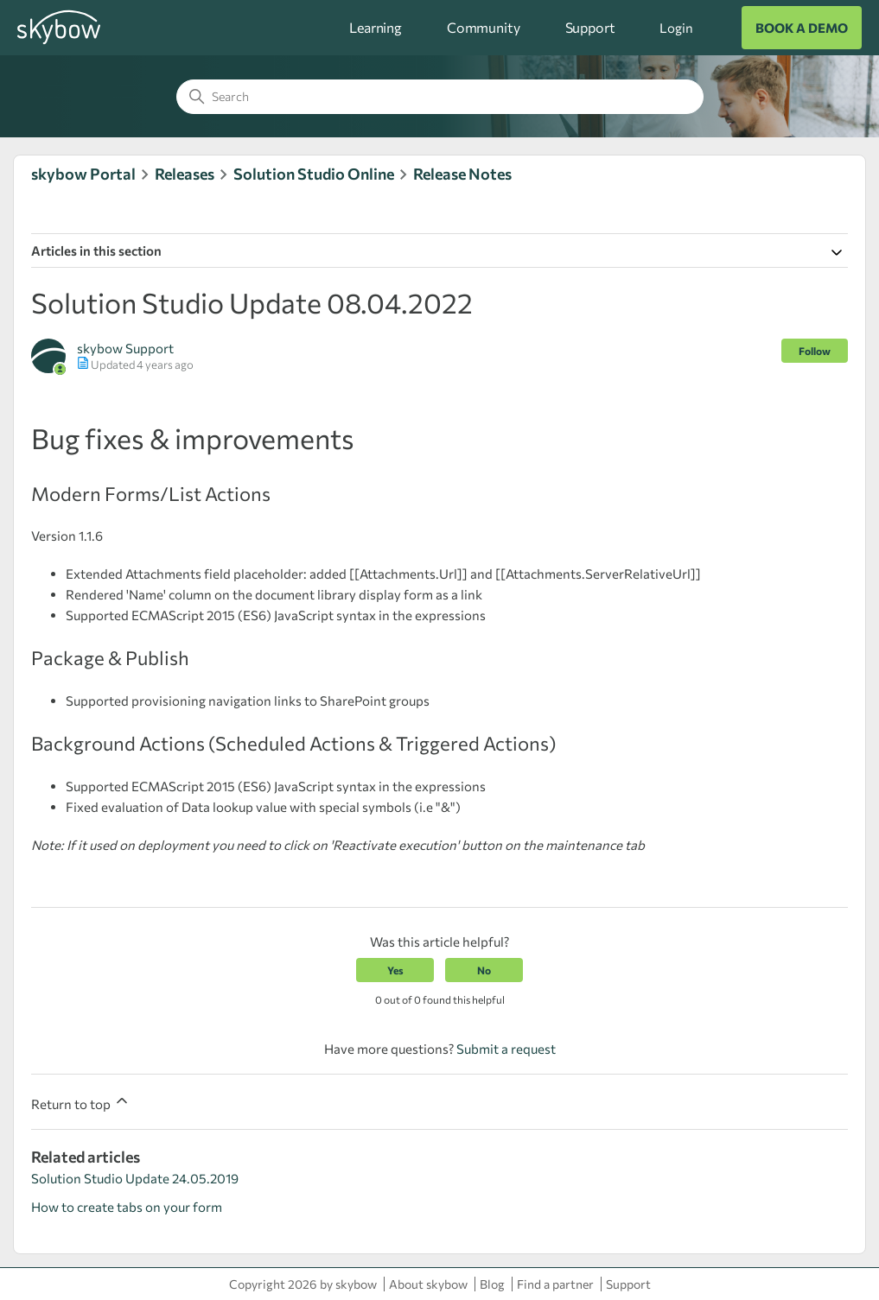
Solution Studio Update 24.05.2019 (135, 1178)
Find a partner (555, 1284)
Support (590, 27)
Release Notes (462, 173)
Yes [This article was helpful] (395, 970)
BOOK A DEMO (801, 27)
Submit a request (506, 1048)
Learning (375, 27)
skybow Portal (83, 173)
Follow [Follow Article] (815, 351)
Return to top (81, 1102)
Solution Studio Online (313, 173)
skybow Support (125, 348)
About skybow (428, 1284)
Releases (184, 173)
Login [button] (675, 27)
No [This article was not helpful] (484, 970)
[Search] (440, 96)
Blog (492, 1284)
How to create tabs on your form (126, 1206)
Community (483, 27)
